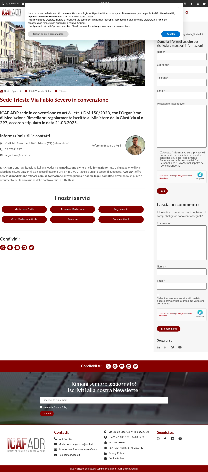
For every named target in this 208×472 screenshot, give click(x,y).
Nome (161, 266)
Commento (164, 223)
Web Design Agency (128, 468)
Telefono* (182, 80)
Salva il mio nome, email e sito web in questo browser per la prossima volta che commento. (180, 301)
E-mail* (182, 93)
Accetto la (46, 407)
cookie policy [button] (86, 16)
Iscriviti (47, 413)
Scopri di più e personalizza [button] (48, 34)
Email (161, 281)
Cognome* (182, 67)
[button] (187, 12)
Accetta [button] (170, 34)
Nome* (182, 54)
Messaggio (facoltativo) (182, 125)
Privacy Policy (60, 407)
